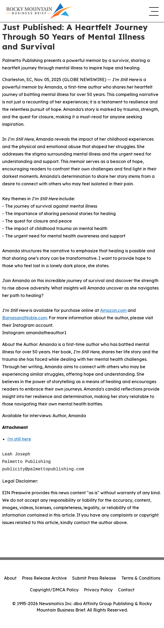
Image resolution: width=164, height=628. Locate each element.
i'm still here (19, 439)
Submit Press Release (94, 578)
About (10, 578)
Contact (126, 589)
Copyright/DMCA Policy (54, 589)
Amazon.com (113, 310)
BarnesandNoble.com (24, 317)
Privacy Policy (98, 589)
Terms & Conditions (140, 578)
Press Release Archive (44, 578)
